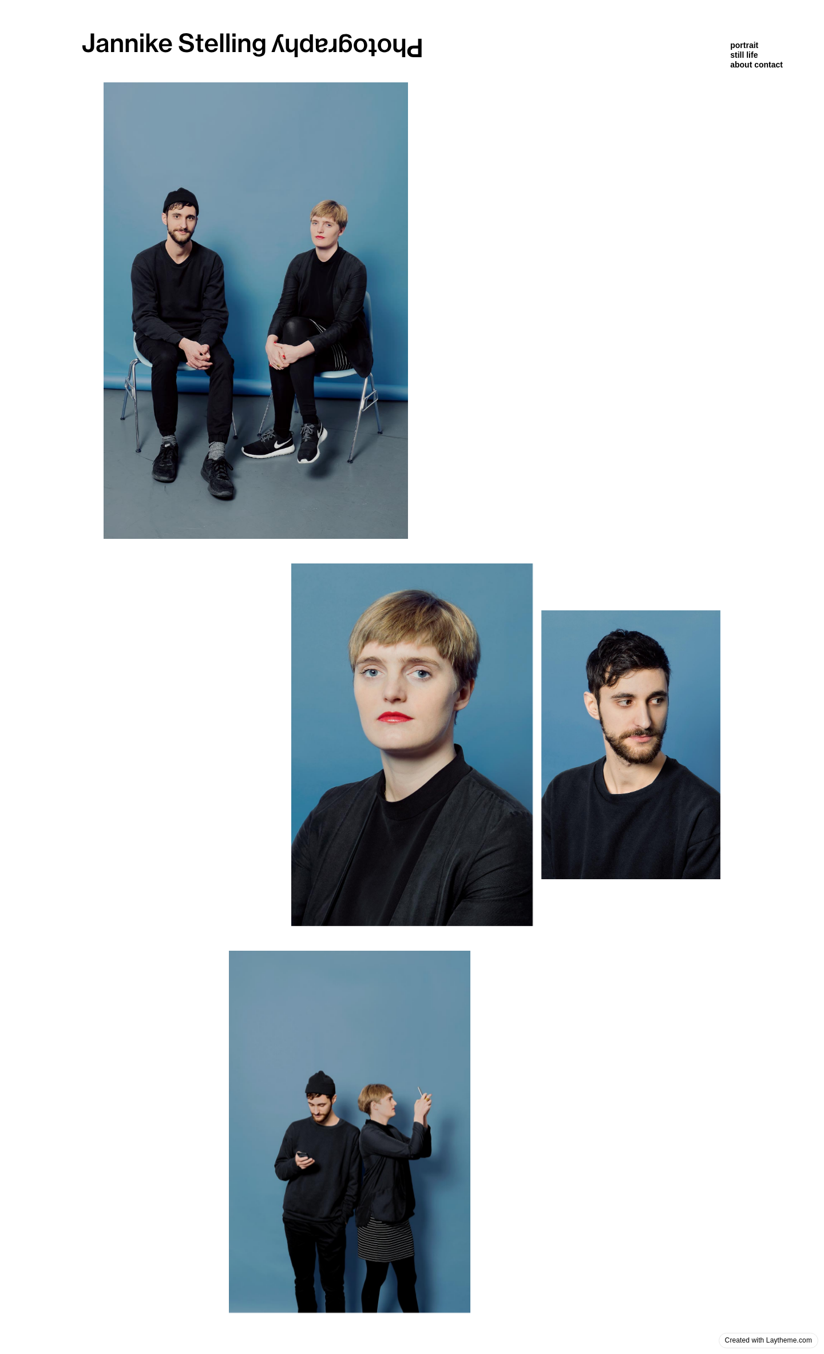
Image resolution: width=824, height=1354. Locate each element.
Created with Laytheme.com (768, 1340)
